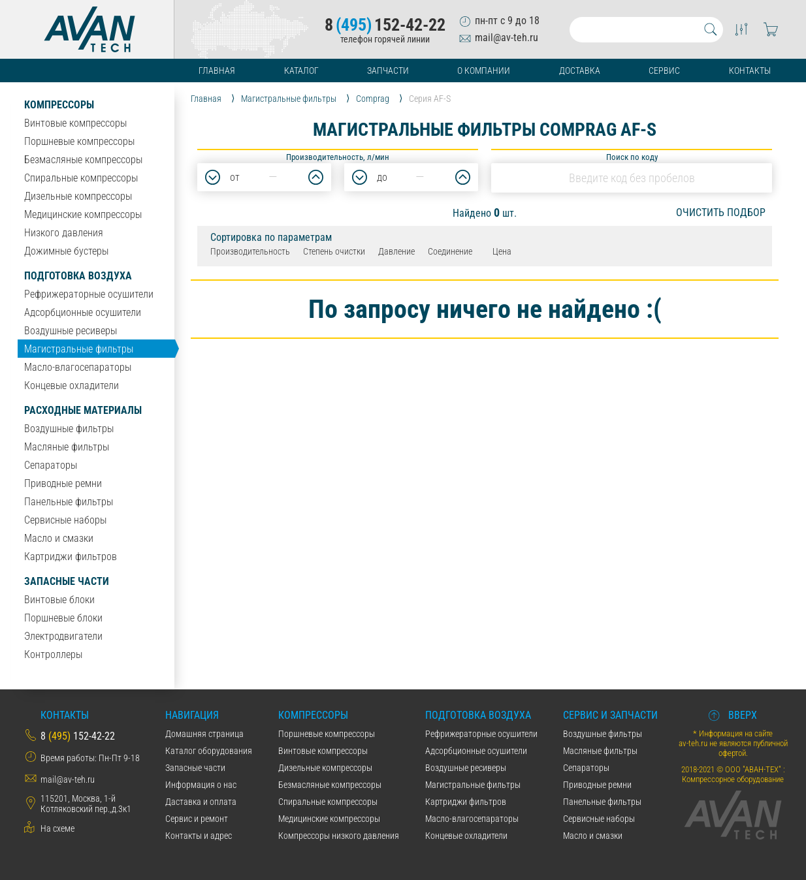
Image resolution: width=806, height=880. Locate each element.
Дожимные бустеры (66, 251)
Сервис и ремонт (196, 818)
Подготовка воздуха (78, 276)
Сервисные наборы (65, 520)
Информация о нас (200, 784)
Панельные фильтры (68, 501)
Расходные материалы (83, 410)
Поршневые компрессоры (79, 141)
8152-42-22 (385, 24)
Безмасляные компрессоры (83, 159)
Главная (217, 70)
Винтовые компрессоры (75, 123)
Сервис (664, 70)
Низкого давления (63, 233)
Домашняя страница (204, 734)
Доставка (579, 70)
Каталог (301, 70)
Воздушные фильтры (69, 428)
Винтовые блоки (59, 599)
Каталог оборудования (208, 751)
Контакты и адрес (198, 835)
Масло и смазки (58, 538)
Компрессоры (59, 105)
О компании (483, 70)
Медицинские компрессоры (83, 214)
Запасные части (66, 581)
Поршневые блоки (63, 618)
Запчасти (388, 70)
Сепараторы (50, 465)
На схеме (57, 828)
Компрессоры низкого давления (338, 835)
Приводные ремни (63, 483)
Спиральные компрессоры (81, 178)
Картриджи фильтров (70, 556)
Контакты (750, 70)
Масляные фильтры (66, 447)
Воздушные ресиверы (70, 330)
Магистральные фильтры (78, 349)
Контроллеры (53, 654)
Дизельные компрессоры (78, 196)
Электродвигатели (63, 636)
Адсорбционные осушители (82, 312)
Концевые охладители (71, 385)
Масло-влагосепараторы (77, 367)
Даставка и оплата (200, 801)
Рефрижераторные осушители (88, 294)
